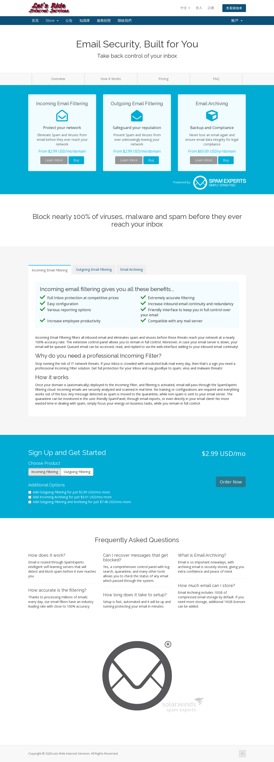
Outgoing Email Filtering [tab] (94, 269)
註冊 (211, 8)
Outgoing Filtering (77, 472)
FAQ (216, 79)
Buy (76, 160)
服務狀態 (104, 20)
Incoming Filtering (44, 472)
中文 (185, 8)
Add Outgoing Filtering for (69, 492)
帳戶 (237, 20)
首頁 (35, 20)
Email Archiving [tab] (131, 269)
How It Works (111, 79)
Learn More (54, 160)
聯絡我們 (125, 20)
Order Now (231, 482)
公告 (69, 20)
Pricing (163, 79)
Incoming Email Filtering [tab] (49, 270)
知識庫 (84, 20)
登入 (199, 8)
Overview (58, 79)
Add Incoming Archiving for (70, 497)
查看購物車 (234, 8)
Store (52, 20)
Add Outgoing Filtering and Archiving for (79, 502)
